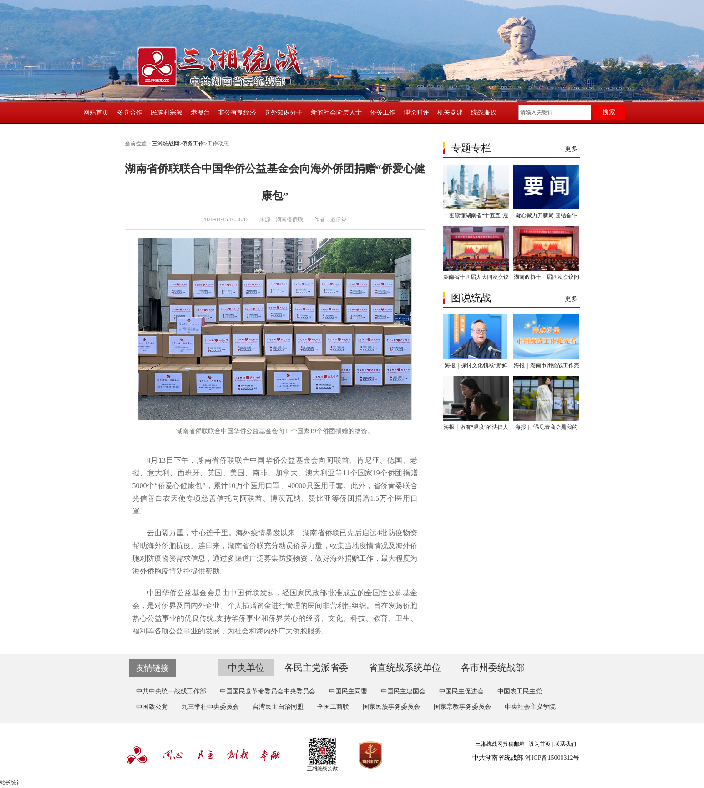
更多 (571, 148)
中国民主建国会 (403, 691)
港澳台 (200, 112)
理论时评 (416, 112)
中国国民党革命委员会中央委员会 (267, 691)
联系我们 (565, 744)
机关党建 (450, 112)
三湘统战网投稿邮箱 (500, 744)
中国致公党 (152, 706)
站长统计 (11, 782)
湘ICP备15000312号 (552, 757)
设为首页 (540, 744)
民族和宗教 (166, 112)
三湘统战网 (165, 143)
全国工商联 (333, 706)
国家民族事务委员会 (391, 706)
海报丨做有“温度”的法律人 (476, 427)
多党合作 (129, 112)
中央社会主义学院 (530, 706)
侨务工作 (382, 112)
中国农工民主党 (519, 691)
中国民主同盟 (348, 691)
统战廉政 (483, 112)
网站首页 (96, 112)
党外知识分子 (283, 112)
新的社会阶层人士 (336, 112)
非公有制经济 (237, 112)
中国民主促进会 (461, 691)
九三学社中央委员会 (210, 706)
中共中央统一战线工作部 (171, 691)
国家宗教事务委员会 (462, 706)
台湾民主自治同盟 (278, 706)
